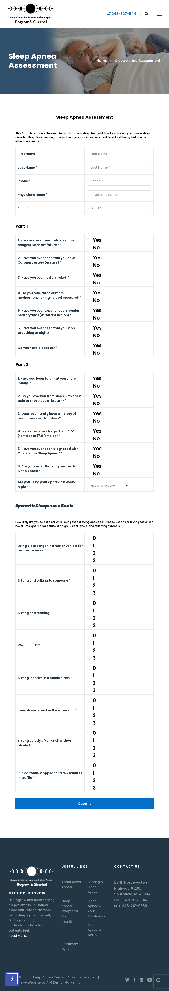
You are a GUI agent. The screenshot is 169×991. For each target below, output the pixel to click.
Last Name (27, 167)
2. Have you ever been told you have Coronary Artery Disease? (46, 260)
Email (23, 208)
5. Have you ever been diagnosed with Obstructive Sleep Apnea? (48, 451)
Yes (97, 240)
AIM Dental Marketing (63, 982)
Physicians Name (32, 194)
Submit (84, 803)
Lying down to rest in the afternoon (47, 710)
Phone (24, 181)
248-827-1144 (121, 13)
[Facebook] (134, 980)
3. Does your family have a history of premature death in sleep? (47, 415)
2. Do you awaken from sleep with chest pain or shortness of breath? (50, 398)
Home (102, 60)
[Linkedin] (141, 980)
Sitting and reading (34, 613)
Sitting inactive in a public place (45, 678)
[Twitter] (127, 980)
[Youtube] (150, 980)
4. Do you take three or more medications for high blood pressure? (49, 295)
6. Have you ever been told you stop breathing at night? (46, 330)
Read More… (18, 936)
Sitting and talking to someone (44, 580)
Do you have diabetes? (37, 348)
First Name (27, 154)
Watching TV (29, 645)
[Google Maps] (158, 980)
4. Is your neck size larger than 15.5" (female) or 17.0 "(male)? (46, 433)
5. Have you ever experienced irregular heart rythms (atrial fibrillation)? (48, 312)
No (96, 247)
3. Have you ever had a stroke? (43, 277)
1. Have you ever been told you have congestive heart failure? (46, 242)
